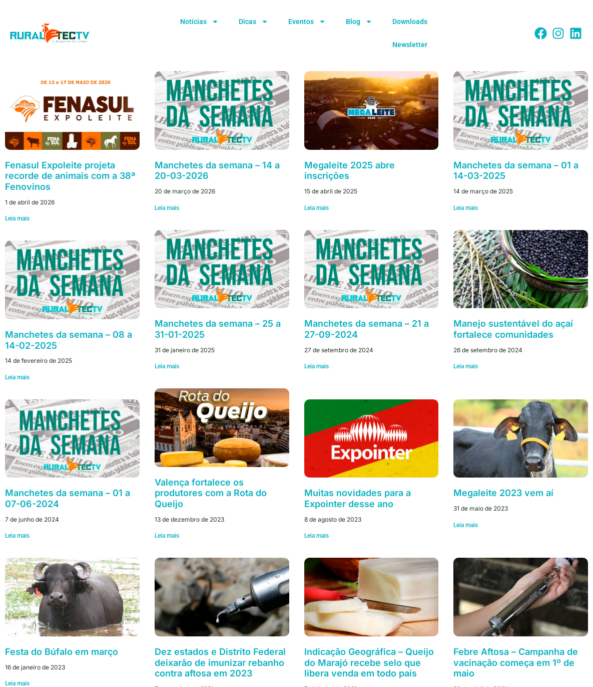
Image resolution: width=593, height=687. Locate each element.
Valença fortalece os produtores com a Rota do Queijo (211, 493)
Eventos (307, 21)
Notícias (199, 21)
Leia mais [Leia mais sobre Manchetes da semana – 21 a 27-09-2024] (316, 366)
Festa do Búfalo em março (61, 651)
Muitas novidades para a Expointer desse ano (357, 498)
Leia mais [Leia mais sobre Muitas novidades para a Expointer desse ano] (316, 535)
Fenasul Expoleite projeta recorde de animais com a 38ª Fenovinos (70, 176)
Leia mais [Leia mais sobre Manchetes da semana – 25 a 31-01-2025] (167, 366)
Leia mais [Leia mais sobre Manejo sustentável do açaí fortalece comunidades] (465, 366)
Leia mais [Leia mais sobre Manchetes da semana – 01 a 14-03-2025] (465, 207)
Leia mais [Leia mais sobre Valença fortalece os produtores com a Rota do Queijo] (167, 535)
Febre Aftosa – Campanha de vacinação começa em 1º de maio (515, 662)
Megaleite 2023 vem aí (503, 493)
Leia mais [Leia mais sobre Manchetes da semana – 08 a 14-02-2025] (17, 377)
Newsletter (409, 45)
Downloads (409, 22)
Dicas (253, 21)
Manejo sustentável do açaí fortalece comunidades (513, 329)
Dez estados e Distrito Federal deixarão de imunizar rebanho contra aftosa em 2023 (220, 662)
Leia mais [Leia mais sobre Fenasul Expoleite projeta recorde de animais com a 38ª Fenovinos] (17, 218)
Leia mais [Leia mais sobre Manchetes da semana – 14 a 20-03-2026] (167, 207)
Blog (359, 21)
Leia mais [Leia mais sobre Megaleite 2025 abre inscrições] (316, 207)
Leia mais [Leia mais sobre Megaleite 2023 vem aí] (465, 525)
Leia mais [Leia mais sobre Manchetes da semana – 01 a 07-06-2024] (17, 535)
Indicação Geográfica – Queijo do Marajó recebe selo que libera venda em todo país (369, 662)
